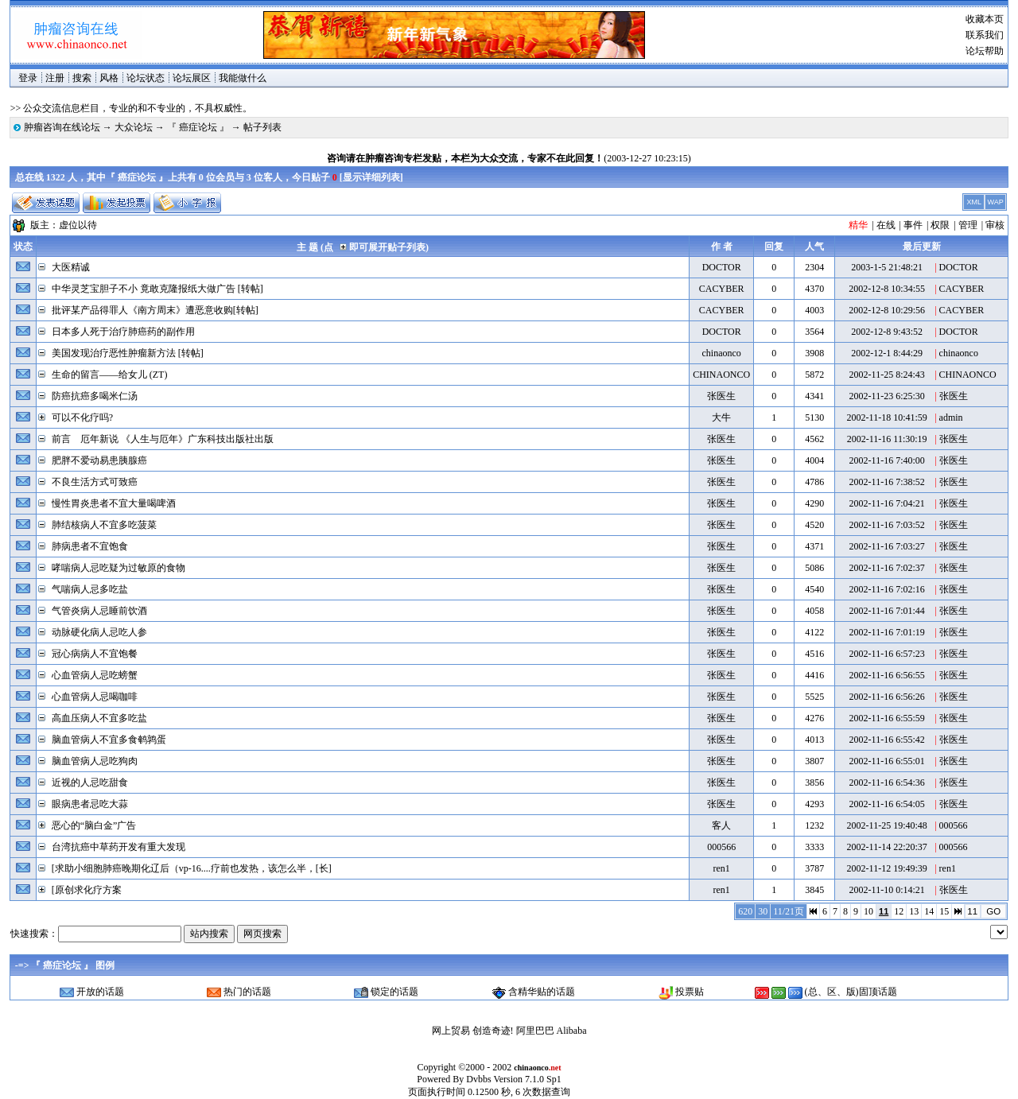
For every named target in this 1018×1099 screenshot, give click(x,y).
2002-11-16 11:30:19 (887, 439)
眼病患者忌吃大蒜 (90, 804)
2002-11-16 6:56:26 (887, 696)
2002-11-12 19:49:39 (887, 868)
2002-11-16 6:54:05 (887, 804)
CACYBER (721, 288)
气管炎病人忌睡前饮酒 (99, 610)
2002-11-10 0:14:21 (887, 889)
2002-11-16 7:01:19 (887, 632)
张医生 (721, 396)
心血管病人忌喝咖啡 (95, 696)
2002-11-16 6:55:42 (887, 739)
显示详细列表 (371, 177)
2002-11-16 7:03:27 (887, 546)
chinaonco (721, 353)
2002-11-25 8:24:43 (887, 374)
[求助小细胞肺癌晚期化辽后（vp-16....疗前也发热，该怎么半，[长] (192, 868)
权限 (940, 225)
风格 (109, 77)
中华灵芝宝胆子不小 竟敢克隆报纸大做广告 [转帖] (157, 288)
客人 (721, 825)
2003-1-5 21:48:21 (887, 267)
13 (914, 911)
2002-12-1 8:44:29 (887, 353)
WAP (996, 202)
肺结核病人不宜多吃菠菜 (104, 524)
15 (944, 911)
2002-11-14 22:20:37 (887, 846)
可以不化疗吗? (82, 417)
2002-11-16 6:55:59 (887, 718)
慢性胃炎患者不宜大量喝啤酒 (114, 503)
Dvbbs (478, 1079)
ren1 (721, 868)
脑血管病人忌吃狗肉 (95, 761)
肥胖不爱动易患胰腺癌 (99, 460)
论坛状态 (145, 77)
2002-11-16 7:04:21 (887, 503)
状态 (23, 246)
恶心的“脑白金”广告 (94, 825)
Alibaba (572, 1030)
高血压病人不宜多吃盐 (99, 718)
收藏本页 (985, 19)
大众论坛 (134, 127)
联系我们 (985, 35)
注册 (54, 77)
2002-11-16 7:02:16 (887, 589)
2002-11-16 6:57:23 (887, 653)
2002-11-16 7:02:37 (887, 567)
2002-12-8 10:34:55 (887, 288)
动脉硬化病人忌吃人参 (99, 632)
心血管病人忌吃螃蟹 (95, 675)
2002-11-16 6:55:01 (887, 761)
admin (951, 417)
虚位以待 (78, 225)
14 (929, 911)
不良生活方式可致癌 (95, 481)
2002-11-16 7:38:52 (887, 481)
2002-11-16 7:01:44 (887, 610)
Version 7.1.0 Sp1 (527, 1079)
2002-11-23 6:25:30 (887, 396)
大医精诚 (71, 267)
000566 (953, 825)
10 (868, 911)
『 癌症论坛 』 (198, 127)
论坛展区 (192, 77)
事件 (913, 225)
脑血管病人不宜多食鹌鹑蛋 (109, 739)
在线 (886, 225)
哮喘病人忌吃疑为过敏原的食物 (118, 567)
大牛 (721, 417)
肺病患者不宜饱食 (90, 546)
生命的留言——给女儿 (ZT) (110, 374)
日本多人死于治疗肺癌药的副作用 (123, 331)
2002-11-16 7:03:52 (887, 524)
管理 (967, 225)
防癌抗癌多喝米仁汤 (95, 396)
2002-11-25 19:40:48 (887, 825)
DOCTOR (721, 267)
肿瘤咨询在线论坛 (62, 127)
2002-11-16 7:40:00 (887, 460)
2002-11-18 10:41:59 (887, 417)
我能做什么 (242, 77)
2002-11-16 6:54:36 (887, 782)
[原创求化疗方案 (87, 889)
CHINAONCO (721, 374)
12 (898, 911)
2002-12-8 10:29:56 (887, 310)
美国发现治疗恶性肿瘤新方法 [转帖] (128, 353)
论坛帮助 (985, 50)
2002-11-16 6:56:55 (887, 675)
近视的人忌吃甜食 (90, 782)
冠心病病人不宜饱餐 (95, 653)
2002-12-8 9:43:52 (887, 331)
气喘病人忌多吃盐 (90, 589)
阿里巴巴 (535, 1030)
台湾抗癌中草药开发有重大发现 (118, 846)
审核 (994, 225)
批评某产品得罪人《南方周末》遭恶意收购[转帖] (155, 310)
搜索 (81, 77)
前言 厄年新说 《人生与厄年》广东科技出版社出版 (163, 439)
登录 (27, 77)
